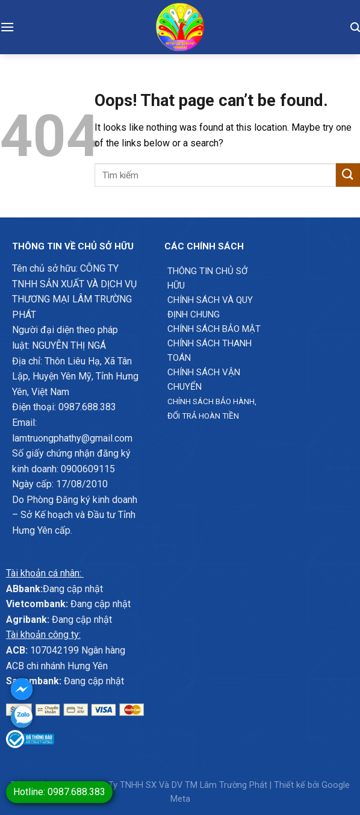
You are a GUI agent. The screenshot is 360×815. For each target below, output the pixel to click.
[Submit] (348, 175)
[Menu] (7, 27)
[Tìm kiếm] (355, 27)
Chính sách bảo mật (214, 328)
